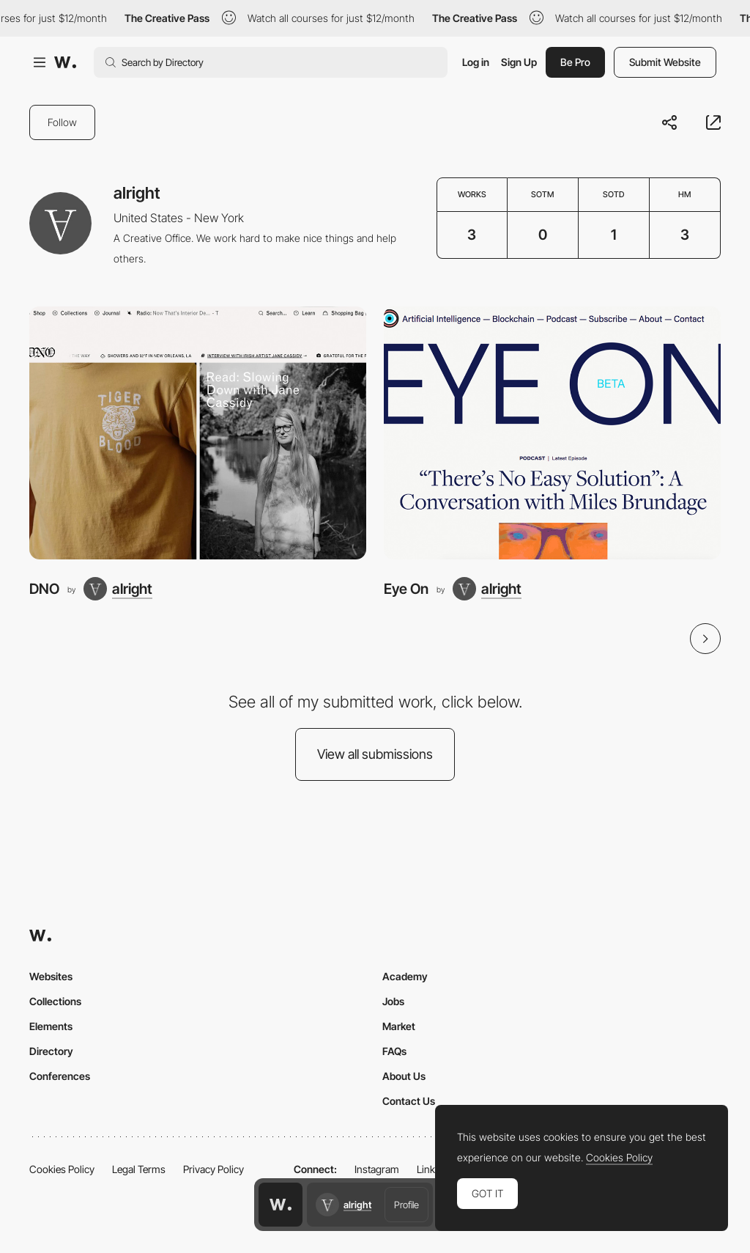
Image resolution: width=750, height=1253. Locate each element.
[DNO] (197, 432)
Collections (55, 1001)
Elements (51, 1026)
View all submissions (375, 754)
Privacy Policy (213, 1169)
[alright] (117, 588)
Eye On (406, 589)
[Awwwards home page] (280, 1205)
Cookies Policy (61, 1169)
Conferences (59, 1076)
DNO (44, 589)
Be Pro (575, 62)
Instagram (376, 1169)
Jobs (393, 1001)
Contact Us (408, 1101)
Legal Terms (139, 1169)
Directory (51, 1051)
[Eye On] (552, 432)
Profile (406, 1204)
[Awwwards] (65, 62)
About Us (404, 1076)
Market (398, 1026)
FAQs (394, 1051)
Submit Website (665, 62)
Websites (51, 976)
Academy (405, 976)
